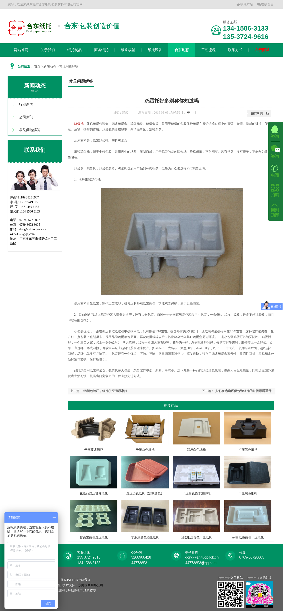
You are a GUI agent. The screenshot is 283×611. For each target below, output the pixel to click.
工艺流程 (208, 50)
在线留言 (265, 5)
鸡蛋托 (78, 123)
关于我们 (48, 50)
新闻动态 (50, 66)
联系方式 (235, 50)
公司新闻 (26, 117)
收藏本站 (244, 5)
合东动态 (182, 50)
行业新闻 (26, 104)
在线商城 (262, 50)
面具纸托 (101, 50)
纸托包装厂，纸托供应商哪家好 (105, 391)
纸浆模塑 (128, 50)
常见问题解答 (29, 130)
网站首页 (21, 50)
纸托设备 (155, 50)
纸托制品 (74, 50)
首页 (37, 66)
